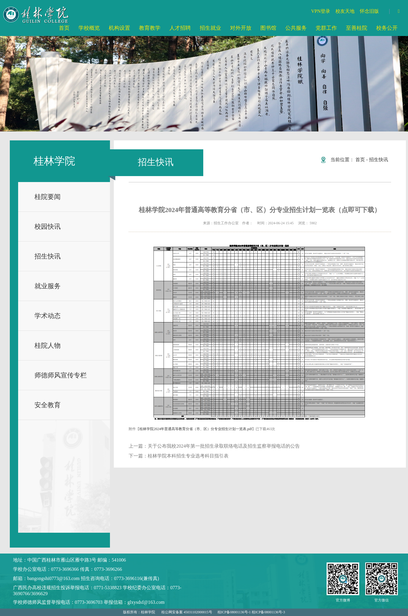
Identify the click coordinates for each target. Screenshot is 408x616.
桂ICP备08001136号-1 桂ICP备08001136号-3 (251, 612)
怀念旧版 (369, 11)
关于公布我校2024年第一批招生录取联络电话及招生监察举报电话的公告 (224, 446)
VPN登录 (320, 11)
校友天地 (345, 11)
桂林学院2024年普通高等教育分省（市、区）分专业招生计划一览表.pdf (195, 429)
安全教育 (47, 405)
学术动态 (47, 315)
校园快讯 (47, 226)
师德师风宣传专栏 (60, 375)
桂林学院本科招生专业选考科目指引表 (188, 455)
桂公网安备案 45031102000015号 (186, 612)
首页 (360, 159)
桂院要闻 (47, 196)
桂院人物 (47, 345)
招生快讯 (47, 256)
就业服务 (47, 286)
